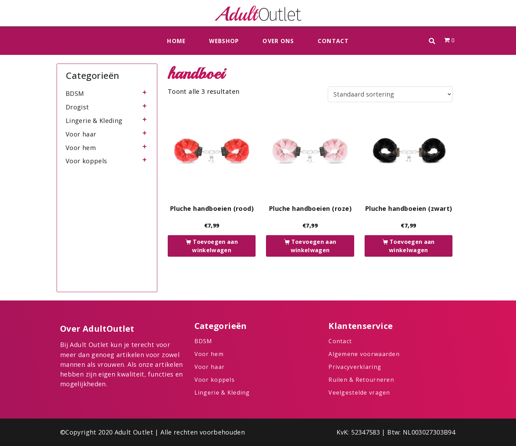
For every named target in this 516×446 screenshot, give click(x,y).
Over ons (278, 41)
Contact (333, 41)
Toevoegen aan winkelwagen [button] (215, 246)
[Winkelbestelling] (390, 94)
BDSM (75, 93)
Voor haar (81, 134)
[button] (432, 41)
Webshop (224, 41)
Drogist (77, 107)
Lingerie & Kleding (94, 120)
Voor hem (81, 147)
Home (176, 41)
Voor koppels (86, 161)
